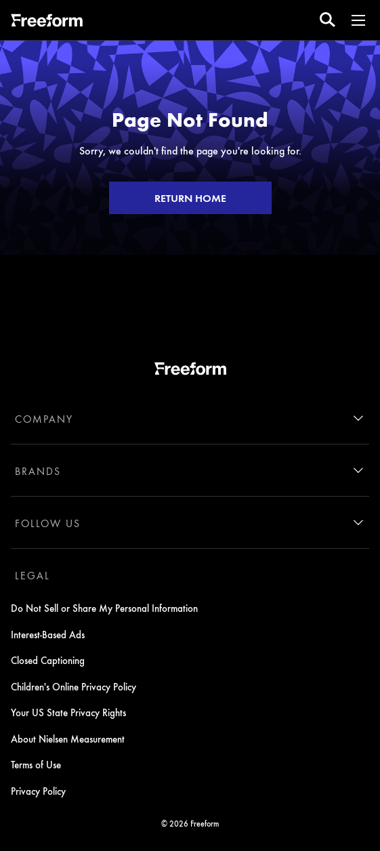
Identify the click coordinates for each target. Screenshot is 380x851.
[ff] (47, 22)
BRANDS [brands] (38, 471)
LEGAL (32, 575)
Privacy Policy (38, 790)
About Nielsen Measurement (68, 738)
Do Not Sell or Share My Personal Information (104, 608)
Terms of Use (36, 764)
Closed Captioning (48, 660)
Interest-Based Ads (48, 634)
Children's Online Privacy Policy (73, 686)
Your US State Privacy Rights (68, 712)
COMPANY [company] (44, 419)
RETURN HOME (190, 198)
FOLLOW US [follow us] (48, 523)
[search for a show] (327, 20)
